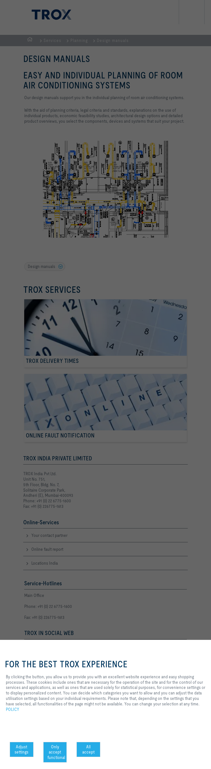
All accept (88, 749)
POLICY (12, 709)
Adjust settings (21, 749)
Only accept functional (56, 752)
